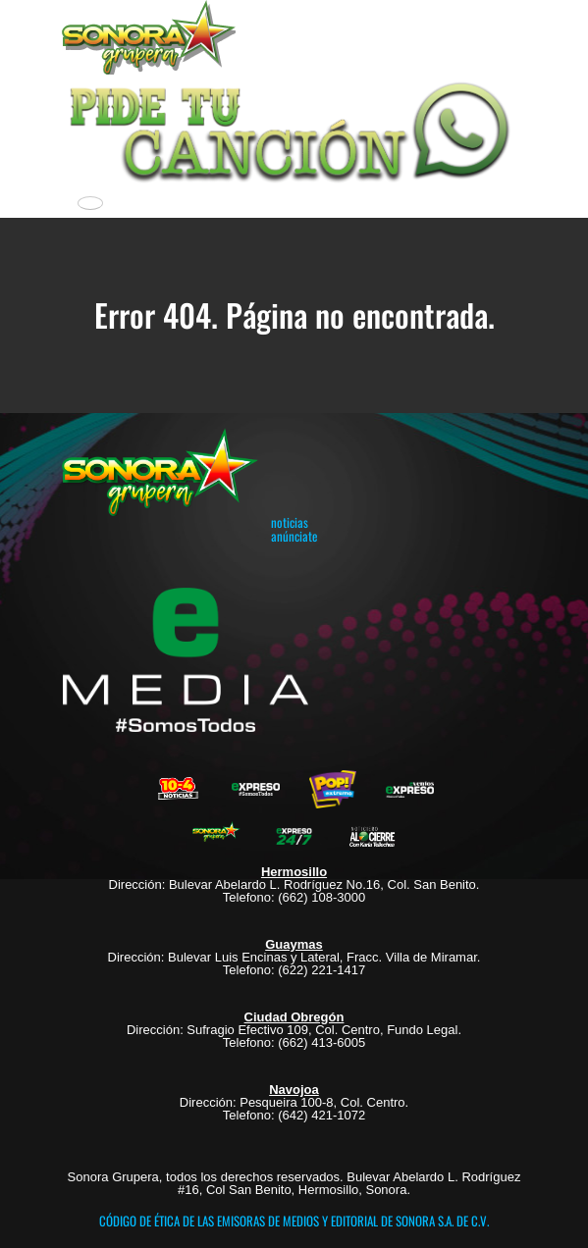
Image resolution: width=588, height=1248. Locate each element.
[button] (294, 129)
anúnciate (294, 536)
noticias (289, 522)
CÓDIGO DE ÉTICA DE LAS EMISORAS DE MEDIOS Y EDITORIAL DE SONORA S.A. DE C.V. (294, 1220)
